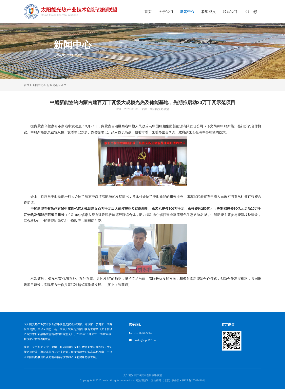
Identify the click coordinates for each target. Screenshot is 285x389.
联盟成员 (208, 12)
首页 (148, 12)
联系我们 (230, 12)
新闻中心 (187, 12)
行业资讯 (52, 85)
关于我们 (166, 12)
